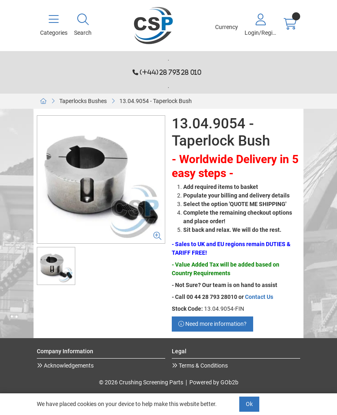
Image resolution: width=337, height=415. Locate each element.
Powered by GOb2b (213, 382)
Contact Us (259, 297)
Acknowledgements (68, 365)
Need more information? (212, 324)
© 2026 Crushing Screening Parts (141, 382)
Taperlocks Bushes (83, 101)
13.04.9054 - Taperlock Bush (155, 101)
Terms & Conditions (202, 365)
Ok (249, 404)
